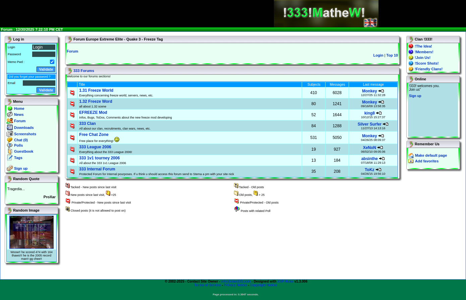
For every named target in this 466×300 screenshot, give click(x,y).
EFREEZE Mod (93, 112)
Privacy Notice (235, 285)
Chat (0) (21, 140)
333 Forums (83, 71)
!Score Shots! (427, 63)
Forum (19, 121)
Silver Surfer (370, 124)
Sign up (20, 168)
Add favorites (427, 161)
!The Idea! (423, 46)
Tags (18, 158)
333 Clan (87, 123)
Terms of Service (207, 285)
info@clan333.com (236, 281)
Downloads (24, 128)
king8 (369, 113)
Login (378, 55)
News (19, 114)
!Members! (424, 52)
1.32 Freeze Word (95, 101)
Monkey (369, 91)
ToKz (369, 169)
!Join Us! (422, 58)
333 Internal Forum (97, 169)
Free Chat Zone (93, 134)
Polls (18, 145)
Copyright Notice (263, 285)
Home (19, 108)
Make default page (431, 155)
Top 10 (392, 55)
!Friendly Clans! (429, 69)
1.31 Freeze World (96, 90)
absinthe (369, 158)
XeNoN (369, 147)
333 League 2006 (95, 147)
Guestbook (23, 151)
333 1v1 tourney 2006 (99, 158)
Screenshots (25, 134)
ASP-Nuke (285, 281)
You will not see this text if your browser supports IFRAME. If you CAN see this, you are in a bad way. (433, 110)
